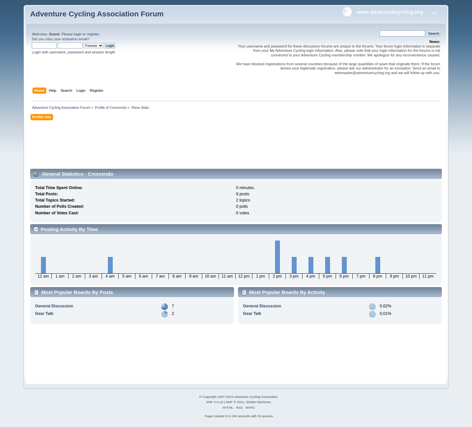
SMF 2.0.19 (214, 402)
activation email (74, 39)
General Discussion (54, 306)
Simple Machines (258, 402)
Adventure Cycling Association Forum (97, 14)
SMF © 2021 (235, 402)
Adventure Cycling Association (256, 396)
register (93, 34)
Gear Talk (44, 313)
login (78, 34)
